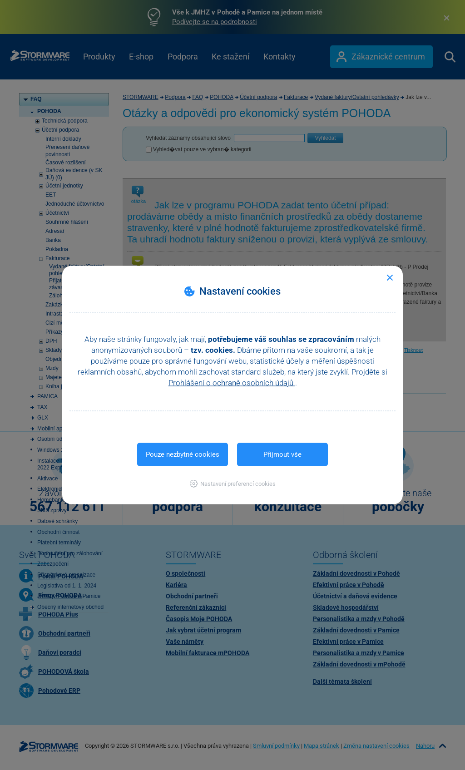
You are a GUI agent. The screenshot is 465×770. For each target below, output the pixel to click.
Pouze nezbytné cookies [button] (182, 454)
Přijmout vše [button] (282, 454)
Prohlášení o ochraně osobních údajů (231, 382)
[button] (233, 483)
